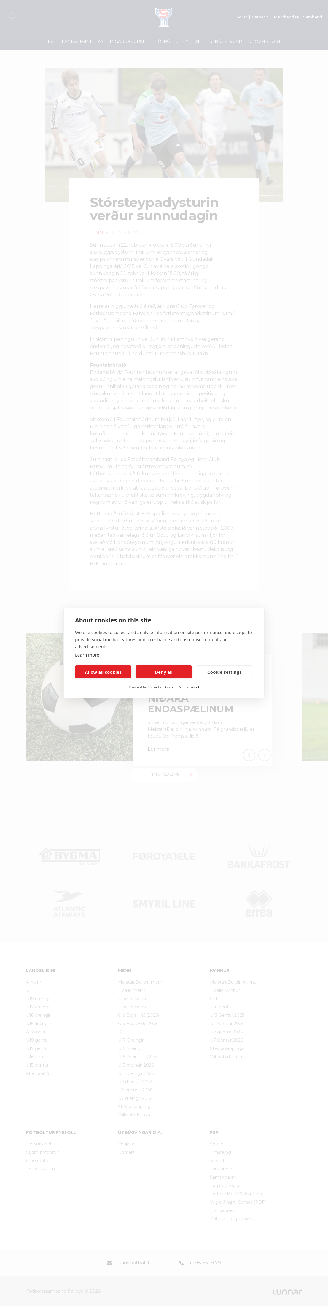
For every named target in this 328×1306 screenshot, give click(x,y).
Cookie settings (224, 672)
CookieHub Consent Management (173, 687)
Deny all (164, 672)
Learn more (87, 655)
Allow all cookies (103, 672)
